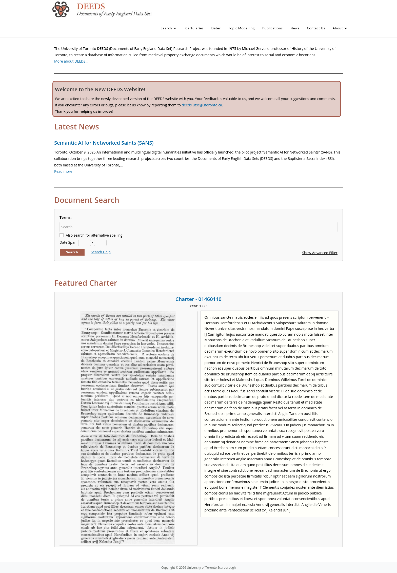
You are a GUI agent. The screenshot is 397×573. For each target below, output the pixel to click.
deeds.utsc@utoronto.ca (202, 105)
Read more (63, 171)
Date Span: (68, 242)
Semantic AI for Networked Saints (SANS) (103, 142)
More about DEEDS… (71, 61)
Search (72, 252)
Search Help (101, 252)
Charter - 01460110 (198, 299)
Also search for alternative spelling (94, 235)
